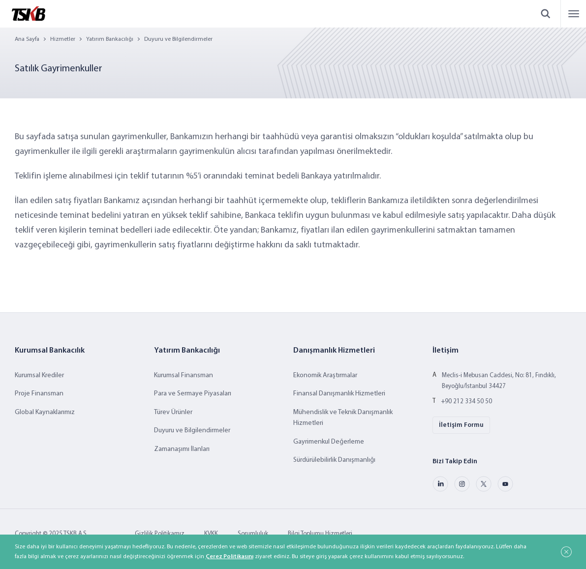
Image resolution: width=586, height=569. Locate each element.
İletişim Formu (461, 425)
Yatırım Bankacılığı (109, 39)
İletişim (445, 351)
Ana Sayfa (27, 39)
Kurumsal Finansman (183, 375)
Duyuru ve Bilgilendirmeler (178, 39)
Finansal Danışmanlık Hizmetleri (339, 393)
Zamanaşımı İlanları (182, 449)
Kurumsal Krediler (39, 375)
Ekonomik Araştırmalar (325, 375)
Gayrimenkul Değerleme (328, 442)
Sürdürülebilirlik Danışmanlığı (334, 460)
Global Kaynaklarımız (45, 412)
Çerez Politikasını (229, 557)
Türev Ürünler (173, 412)
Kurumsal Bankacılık (50, 351)
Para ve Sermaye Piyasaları (192, 393)
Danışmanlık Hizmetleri (334, 351)
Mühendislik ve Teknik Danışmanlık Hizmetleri (343, 418)
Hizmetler (62, 39)
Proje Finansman (39, 393)
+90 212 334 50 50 (466, 401)
